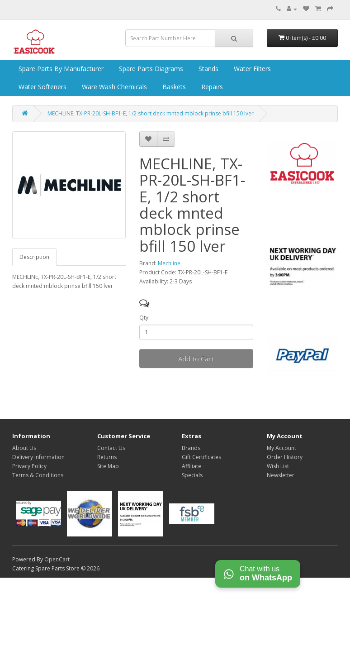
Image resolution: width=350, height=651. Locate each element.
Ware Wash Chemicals (113, 86)
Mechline (169, 263)
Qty (143, 317)
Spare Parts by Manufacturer (60, 68)
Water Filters (251, 68)
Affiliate (191, 466)
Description (34, 257)
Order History (285, 457)
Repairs (211, 86)
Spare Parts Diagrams (150, 68)
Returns (107, 457)
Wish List (278, 466)
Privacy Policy (29, 466)
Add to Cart (196, 358)
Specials (192, 475)
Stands (207, 68)
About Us (24, 448)
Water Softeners (41, 86)
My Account (281, 448)
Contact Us (111, 448)
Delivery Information (38, 457)
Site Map (108, 466)
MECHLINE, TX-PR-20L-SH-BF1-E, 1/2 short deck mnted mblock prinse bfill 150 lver (150, 113)
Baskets (173, 86)
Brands (191, 448)
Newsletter (280, 475)
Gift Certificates (201, 457)
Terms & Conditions (37, 475)
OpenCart (57, 559)
